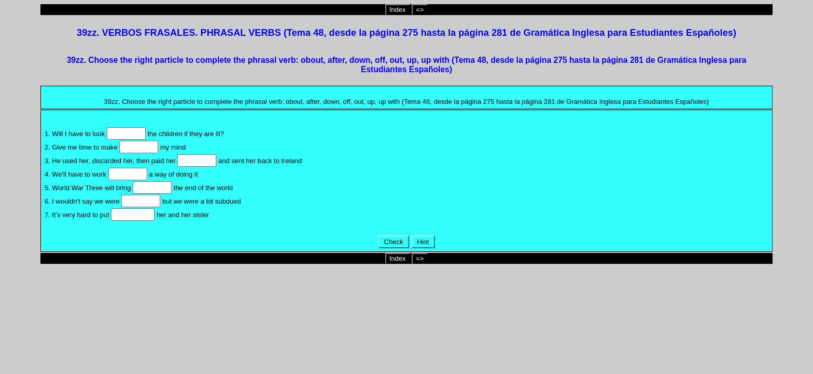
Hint (423, 242)
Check (393, 242)
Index (397, 10)
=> (420, 10)
